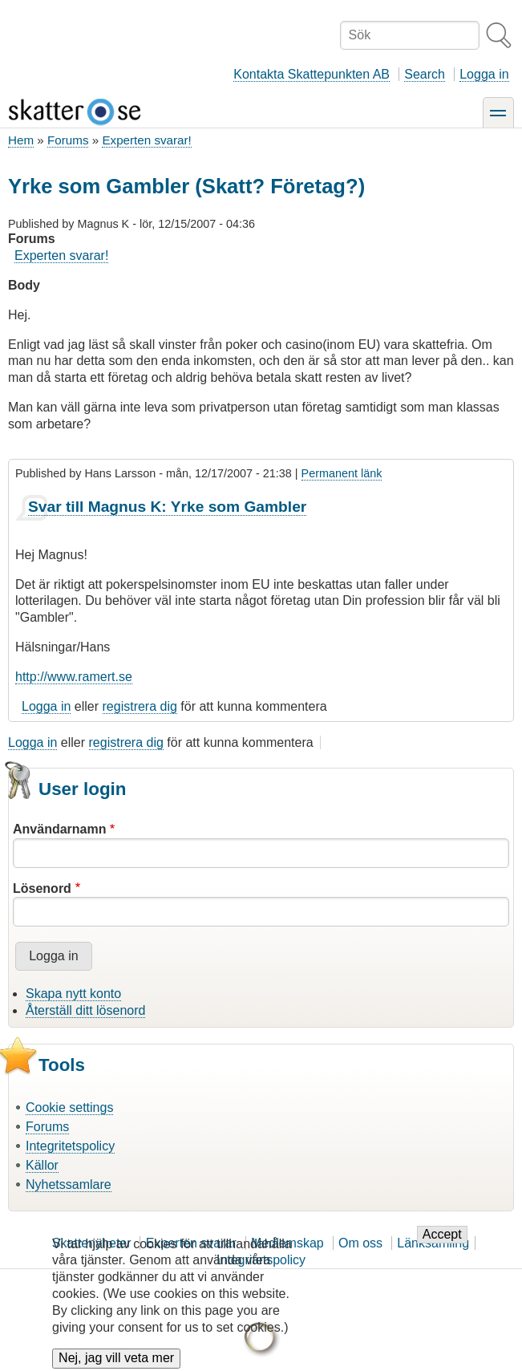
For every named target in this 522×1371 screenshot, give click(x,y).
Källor (42, 1165)
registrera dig (140, 706)
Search (424, 74)
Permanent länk (341, 473)
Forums (67, 140)
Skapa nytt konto (73, 993)
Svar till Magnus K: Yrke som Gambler (167, 506)
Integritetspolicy (70, 1146)
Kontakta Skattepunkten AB (311, 74)
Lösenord (42, 888)
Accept (442, 1245)
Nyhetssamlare (68, 1184)
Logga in (483, 74)
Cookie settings (69, 1107)
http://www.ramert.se (73, 676)
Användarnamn (59, 829)
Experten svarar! (146, 140)
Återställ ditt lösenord (85, 1010)
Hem (21, 140)
